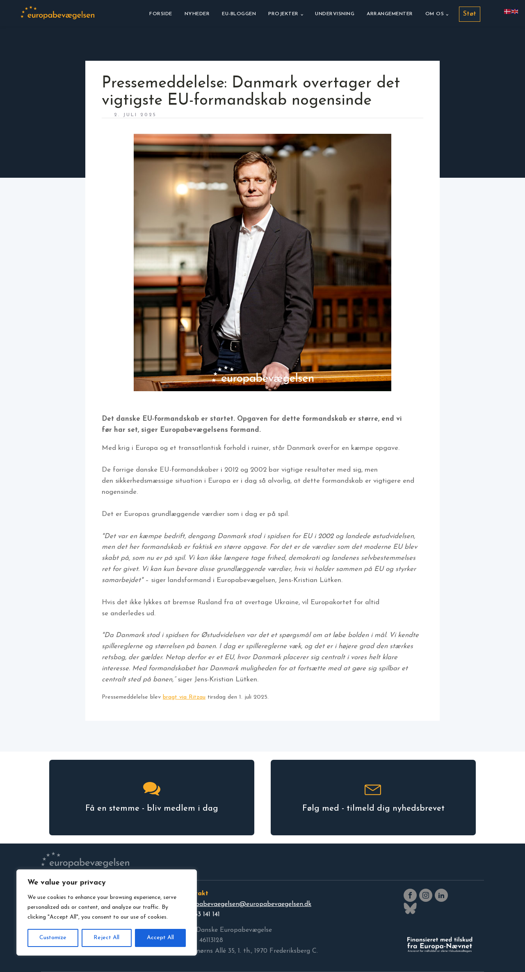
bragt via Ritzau (184, 697)
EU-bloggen (239, 13)
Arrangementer (390, 13)
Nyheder (197, 13)
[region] (106, 912)
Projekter (283, 13)
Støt (469, 14)
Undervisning (334, 13)
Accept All (160, 938)
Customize (52, 938)
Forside (160, 13)
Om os (434, 13)
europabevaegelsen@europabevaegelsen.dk (246, 904)
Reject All (106, 938)
